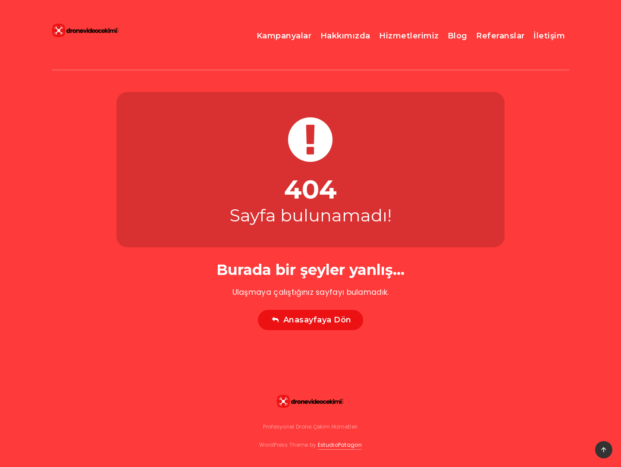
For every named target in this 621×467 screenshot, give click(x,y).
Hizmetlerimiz (409, 36)
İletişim (549, 36)
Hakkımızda (345, 36)
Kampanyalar (284, 36)
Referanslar (500, 36)
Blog (457, 36)
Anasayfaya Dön (311, 320)
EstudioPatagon (340, 444)
